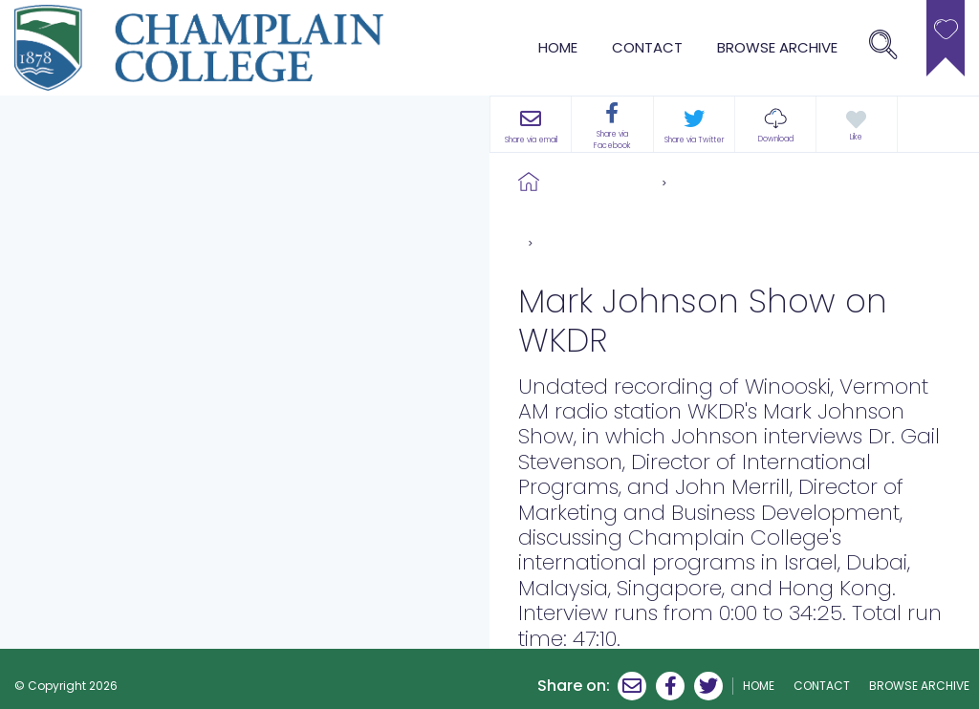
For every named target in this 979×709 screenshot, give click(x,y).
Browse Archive (600, 181)
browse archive (777, 47)
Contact (647, 47)
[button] (775, 124)
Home (557, 47)
